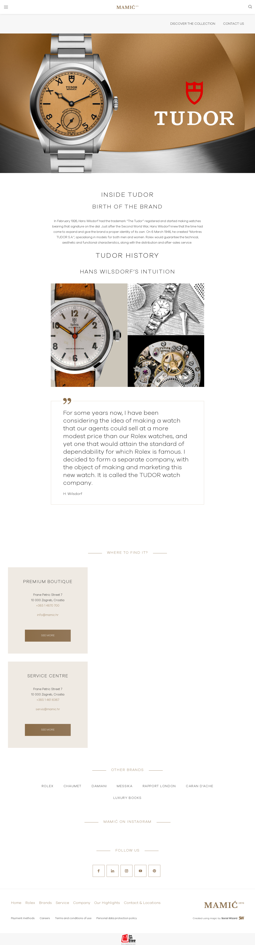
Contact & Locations (142, 903)
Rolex (48, 786)
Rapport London (159, 786)
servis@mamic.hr (48, 709)
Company (81, 903)
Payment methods (23, 918)
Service (62, 903)
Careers (45, 918)
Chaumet (73, 786)
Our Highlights (107, 903)
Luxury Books (127, 797)
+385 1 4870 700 (47, 605)
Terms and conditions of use (73, 918)
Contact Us (233, 23)
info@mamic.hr (48, 615)
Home (16, 903)
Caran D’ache (199, 786)
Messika (124, 786)
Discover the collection (192, 23)
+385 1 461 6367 (47, 699)
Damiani (99, 786)
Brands (45, 903)
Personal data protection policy (116, 918)
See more (48, 635)
